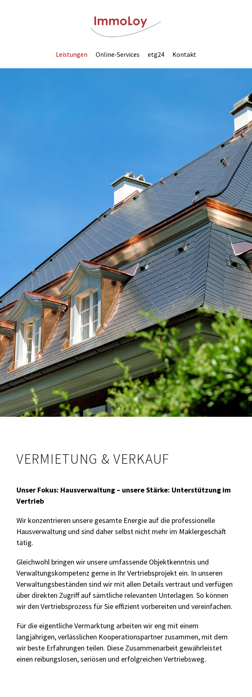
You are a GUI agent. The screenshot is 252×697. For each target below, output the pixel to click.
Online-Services (118, 54)
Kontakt (184, 54)
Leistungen (71, 54)
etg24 (156, 54)
